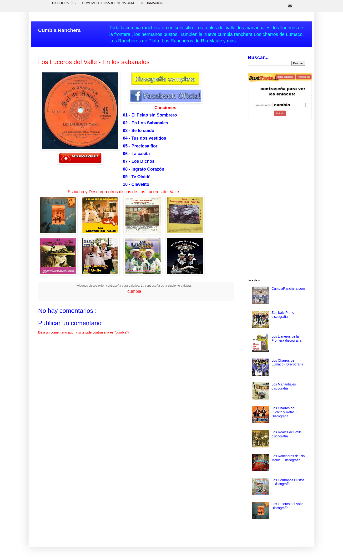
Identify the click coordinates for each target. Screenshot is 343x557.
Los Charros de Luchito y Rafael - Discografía (285, 412)
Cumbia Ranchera (59, 30)
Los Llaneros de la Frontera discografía (286, 338)
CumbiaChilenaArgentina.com (108, 3)
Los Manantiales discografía (284, 386)
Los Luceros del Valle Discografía (287, 506)
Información (151, 3)
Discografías (64, 3)
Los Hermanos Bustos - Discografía (288, 482)
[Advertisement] (276, 200)
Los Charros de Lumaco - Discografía (287, 362)
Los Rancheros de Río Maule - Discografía (288, 458)
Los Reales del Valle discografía (287, 434)
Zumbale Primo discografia (283, 315)
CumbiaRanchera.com (288, 288)
